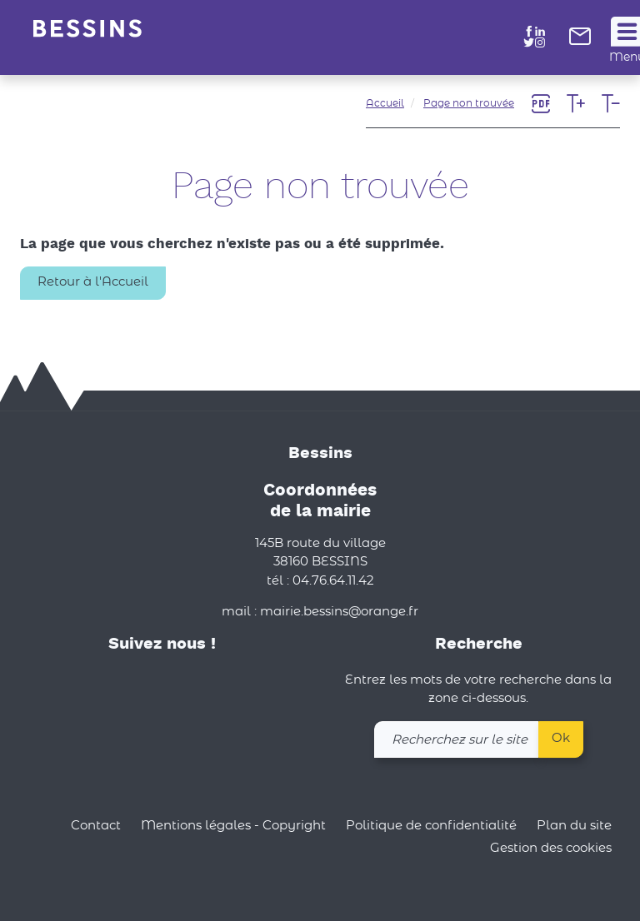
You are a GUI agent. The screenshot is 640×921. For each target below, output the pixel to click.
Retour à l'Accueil (93, 282)
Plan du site (574, 825)
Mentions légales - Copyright (233, 825)
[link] (580, 41)
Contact (96, 825)
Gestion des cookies (551, 849)
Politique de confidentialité (431, 825)
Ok (561, 738)
